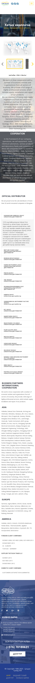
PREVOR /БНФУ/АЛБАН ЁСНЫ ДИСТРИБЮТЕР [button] (13, 273)
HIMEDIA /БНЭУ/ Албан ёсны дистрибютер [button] (12, 295)
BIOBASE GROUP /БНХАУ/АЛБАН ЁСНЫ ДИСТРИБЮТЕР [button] (13, 258)
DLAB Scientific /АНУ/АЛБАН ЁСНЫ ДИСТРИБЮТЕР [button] (13, 330)
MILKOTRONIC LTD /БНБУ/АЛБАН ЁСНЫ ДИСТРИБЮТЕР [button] (13, 323)
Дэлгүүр (17, 654)
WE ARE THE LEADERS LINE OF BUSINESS (17, 28)
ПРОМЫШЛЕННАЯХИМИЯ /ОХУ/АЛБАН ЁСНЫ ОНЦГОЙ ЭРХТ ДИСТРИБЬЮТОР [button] (14, 288)
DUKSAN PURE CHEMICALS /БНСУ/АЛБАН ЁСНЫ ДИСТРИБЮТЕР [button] (14, 216)
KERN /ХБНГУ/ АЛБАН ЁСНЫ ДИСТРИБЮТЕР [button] (13, 365)
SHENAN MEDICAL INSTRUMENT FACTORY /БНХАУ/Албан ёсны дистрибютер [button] (16, 303)
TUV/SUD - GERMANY (9, 549)
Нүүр (8, 675)
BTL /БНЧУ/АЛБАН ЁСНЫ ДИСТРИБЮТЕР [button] (13, 310)
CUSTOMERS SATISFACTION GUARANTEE (15, 572)
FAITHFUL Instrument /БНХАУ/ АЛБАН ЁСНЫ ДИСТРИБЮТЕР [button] (13, 372)
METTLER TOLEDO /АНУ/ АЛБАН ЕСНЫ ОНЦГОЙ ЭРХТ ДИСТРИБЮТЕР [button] (12, 251)
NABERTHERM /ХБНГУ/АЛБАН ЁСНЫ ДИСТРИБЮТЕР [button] (13, 316)
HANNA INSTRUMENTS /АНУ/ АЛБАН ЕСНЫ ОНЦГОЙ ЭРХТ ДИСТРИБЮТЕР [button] (12, 266)
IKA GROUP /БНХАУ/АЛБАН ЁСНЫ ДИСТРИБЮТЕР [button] (13, 350)
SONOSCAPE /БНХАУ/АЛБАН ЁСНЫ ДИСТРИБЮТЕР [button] (13, 344)
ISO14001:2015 (7, 561)
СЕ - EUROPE (6, 546)
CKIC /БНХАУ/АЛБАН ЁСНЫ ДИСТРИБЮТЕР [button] (13, 280)
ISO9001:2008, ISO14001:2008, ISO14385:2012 (18, 540)
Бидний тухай (19, 675)
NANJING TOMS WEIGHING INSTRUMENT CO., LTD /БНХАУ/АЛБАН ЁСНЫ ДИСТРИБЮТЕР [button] (16, 358)
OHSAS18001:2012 (8, 543)
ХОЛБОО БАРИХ (22, 678)
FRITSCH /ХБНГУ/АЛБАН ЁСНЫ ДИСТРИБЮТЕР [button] (13, 337)
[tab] (17, 216)
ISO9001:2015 (7, 558)
